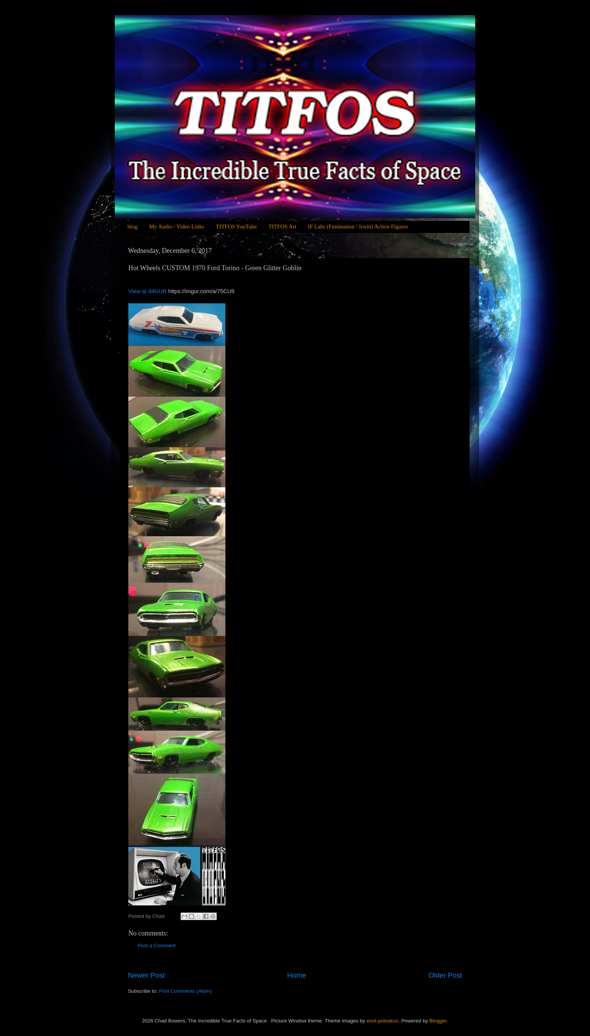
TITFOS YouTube (236, 227)
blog (133, 227)
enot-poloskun (382, 1021)
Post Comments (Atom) (185, 991)
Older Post (445, 975)
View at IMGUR (148, 291)
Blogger (438, 1021)
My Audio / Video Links (176, 227)
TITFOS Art (282, 227)
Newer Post (146, 975)
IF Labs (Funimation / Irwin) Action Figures (358, 227)
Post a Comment (157, 945)
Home (296, 975)
